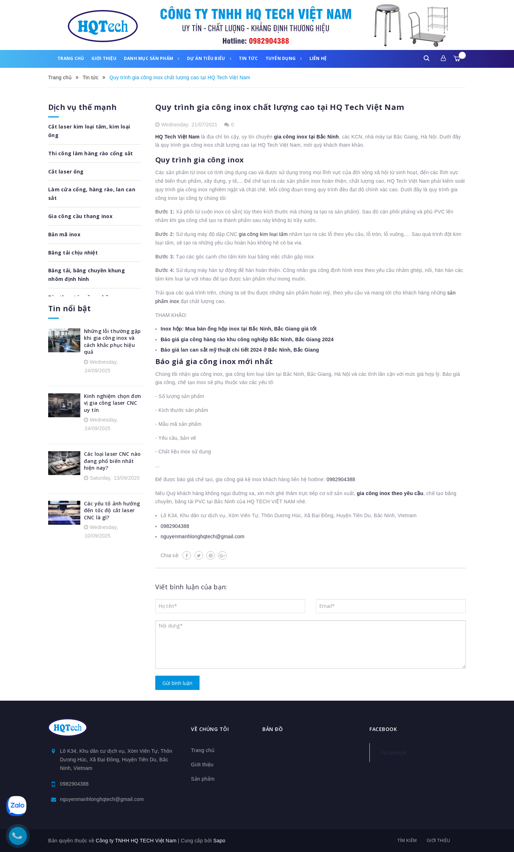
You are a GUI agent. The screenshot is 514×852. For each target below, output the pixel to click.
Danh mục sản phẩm (152, 58)
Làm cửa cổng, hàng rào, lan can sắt (91, 193)
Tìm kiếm (407, 840)
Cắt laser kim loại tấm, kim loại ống (89, 130)
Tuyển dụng (284, 58)
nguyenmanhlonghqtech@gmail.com (203, 536)
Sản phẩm (203, 779)
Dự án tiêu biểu (209, 58)
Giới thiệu (103, 58)
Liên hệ (318, 58)
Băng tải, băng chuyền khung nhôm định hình (86, 274)
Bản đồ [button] (272, 729)
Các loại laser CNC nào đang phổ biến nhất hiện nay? (112, 460)
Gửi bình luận (177, 683)
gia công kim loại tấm (263, 234)
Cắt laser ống (66, 171)
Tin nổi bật (69, 308)
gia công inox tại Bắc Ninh (306, 137)
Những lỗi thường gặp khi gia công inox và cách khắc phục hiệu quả (112, 342)
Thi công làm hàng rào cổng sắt (90, 153)
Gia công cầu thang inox (80, 216)
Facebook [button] (383, 729)
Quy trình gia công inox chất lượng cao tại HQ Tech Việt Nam (279, 106)
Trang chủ (70, 58)
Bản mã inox (64, 234)
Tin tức (248, 58)
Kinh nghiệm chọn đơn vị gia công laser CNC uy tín (112, 403)
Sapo (219, 840)
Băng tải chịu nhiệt (73, 252)
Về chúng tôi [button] (210, 729)
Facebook (393, 752)
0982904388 (341, 479)
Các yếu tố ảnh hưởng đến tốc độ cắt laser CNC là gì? (112, 510)
